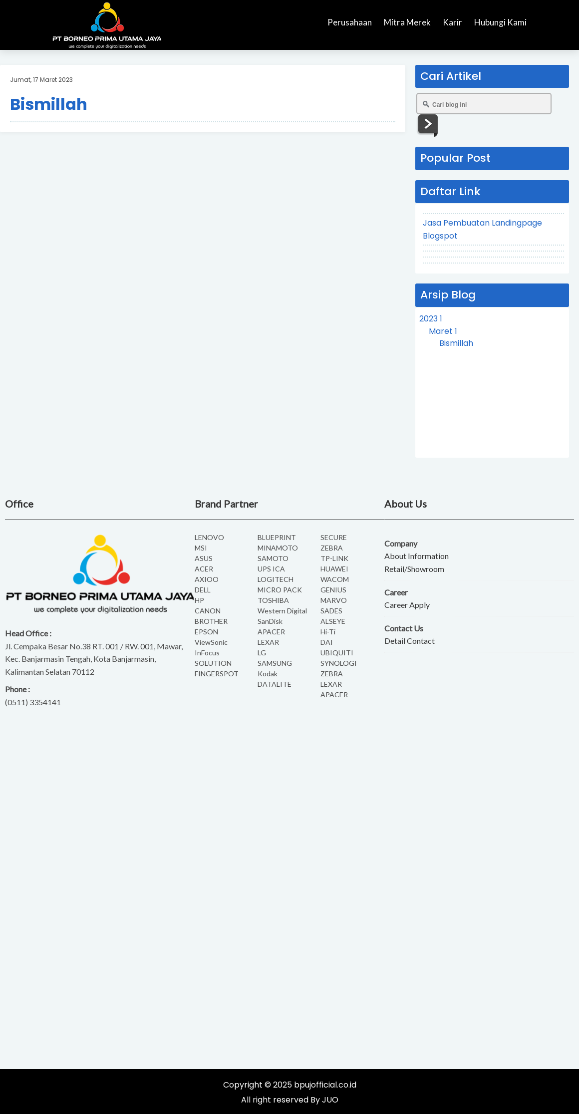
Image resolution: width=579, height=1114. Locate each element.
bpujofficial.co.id (325, 1085)
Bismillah (48, 104)
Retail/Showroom (414, 568)
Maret (443, 331)
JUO (330, 1100)
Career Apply (407, 604)
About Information (416, 555)
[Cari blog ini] (484, 103)
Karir (452, 22)
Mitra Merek (407, 22)
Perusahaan (349, 22)
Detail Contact (409, 640)
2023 (430, 318)
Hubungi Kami (500, 22)
